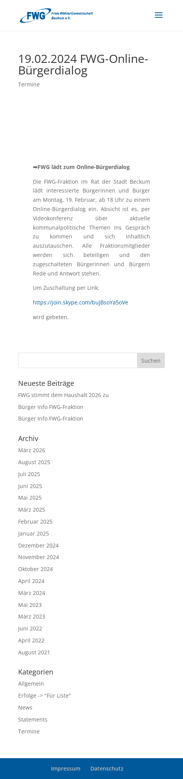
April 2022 (31, 640)
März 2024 (31, 593)
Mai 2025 (30, 497)
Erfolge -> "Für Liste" (44, 695)
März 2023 (31, 616)
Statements (32, 719)
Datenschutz (107, 768)
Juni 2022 (30, 628)
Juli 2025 (29, 474)
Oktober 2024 (35, 569)
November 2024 (38, 557)
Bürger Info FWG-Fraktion (50, 407)
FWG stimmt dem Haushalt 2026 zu (63, 395)
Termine (29, 84)
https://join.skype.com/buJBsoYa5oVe (80, 302)
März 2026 (31, 450)
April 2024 (31, 581)
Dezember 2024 (38, 545)
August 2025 (34, 462)
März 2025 (31, 509)
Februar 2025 (35, 521)
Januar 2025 (33, 533)
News (25, 707)
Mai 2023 (30, 604)
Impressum (65, 768)
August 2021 (34, 652)
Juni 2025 (30, 486)
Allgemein (31, 683)
